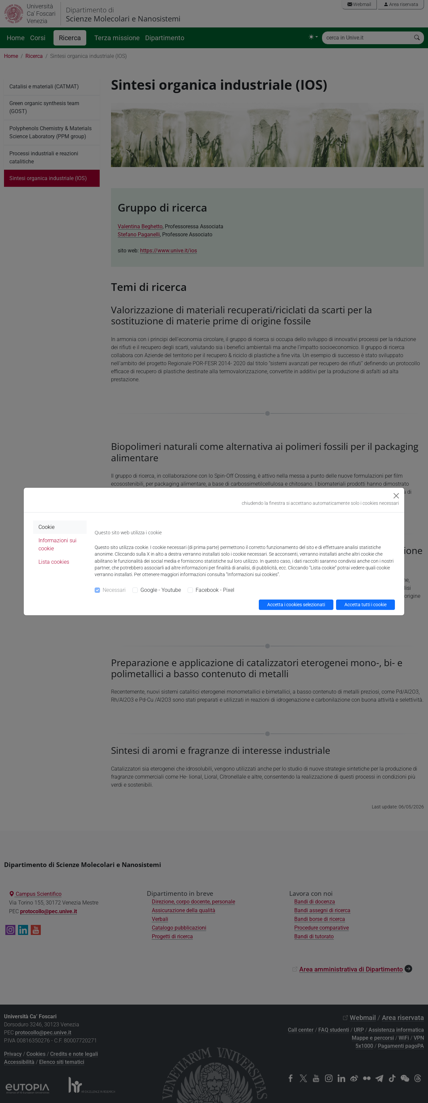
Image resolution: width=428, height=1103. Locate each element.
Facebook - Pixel (215, 590)
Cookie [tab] (46, 527)
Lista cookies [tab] (53, 562)
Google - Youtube (160, 590)
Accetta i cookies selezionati (296, 604)
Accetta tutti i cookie (365, 604)
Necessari (114, 590)
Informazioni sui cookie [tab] (57, 544)
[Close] (396, 495)
